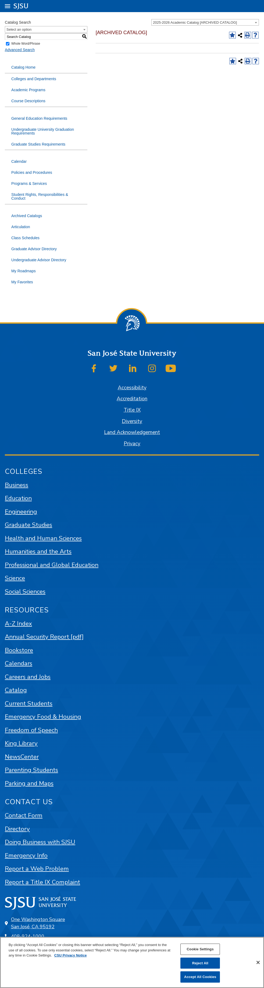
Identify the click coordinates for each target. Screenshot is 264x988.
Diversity (132, 421)
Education (18, 498)
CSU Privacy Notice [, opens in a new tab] (70, 955)
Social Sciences (25, 591)
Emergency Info (26, 855)
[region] (132, 962)
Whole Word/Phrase (25, 44)
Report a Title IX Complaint (42, 882)
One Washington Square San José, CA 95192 (38, 923)
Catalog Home (23, 67)
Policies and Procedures (31, 172)
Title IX (132, 410)
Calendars (18, 663)
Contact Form (23, 815)
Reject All (200, 963)
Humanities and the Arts (38, 551)
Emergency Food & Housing (43, 716)
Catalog (16, 690)
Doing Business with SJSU (40, 842)
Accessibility (132, 387)
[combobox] (205, 22)
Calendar (19, 161)
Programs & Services (29, 183)
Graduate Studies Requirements (38, 144)
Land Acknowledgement (132, 432)
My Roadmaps (23, 271)
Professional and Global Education (51, 565)
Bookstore (19, 650)
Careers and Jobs (28, 677)
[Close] (258, 962)
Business (16, 485)
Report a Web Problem (37, 868)
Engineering (21, 511)
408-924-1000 (27, 936)
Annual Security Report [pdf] (44, 637)
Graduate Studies (28, 525)
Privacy (132, 443)
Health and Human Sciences (43, 538)
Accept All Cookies (200, 977)
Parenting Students (31, 770)
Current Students (28, 703)
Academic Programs (28, 90)
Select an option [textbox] (18, 29)
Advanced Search (20, 50)
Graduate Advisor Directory (34, 249)
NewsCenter (22, 757)
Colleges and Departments (33, 79)
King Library (21, 743)
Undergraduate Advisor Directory (38, 260)
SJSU (21, 5)
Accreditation (132, 398)
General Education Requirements (39, 118)
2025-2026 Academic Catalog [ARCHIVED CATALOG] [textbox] (195, 22)
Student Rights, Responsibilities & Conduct (39, 196)
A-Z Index (18, 623)
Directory (17, 829)
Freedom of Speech (31, 730)
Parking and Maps (29, 783)
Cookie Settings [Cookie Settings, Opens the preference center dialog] (200, 949)
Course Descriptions (28, 101)
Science (15, 578)
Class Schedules (25, 238)
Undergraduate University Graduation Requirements (42, 131)
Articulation (20, 227)
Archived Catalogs (26, 216)
